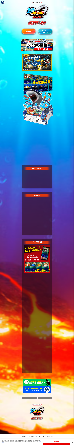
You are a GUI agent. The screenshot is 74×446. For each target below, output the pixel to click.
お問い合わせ (28, 398)
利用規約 (35, 398)
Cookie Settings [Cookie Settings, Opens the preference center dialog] (57, 441)
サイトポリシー (24, 436)
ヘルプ (50, 398)
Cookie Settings (31, 436)
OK (56, 443)
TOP (23, 398)
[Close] (72, 442)
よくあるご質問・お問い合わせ (48, 436)
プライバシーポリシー (42, 398)
